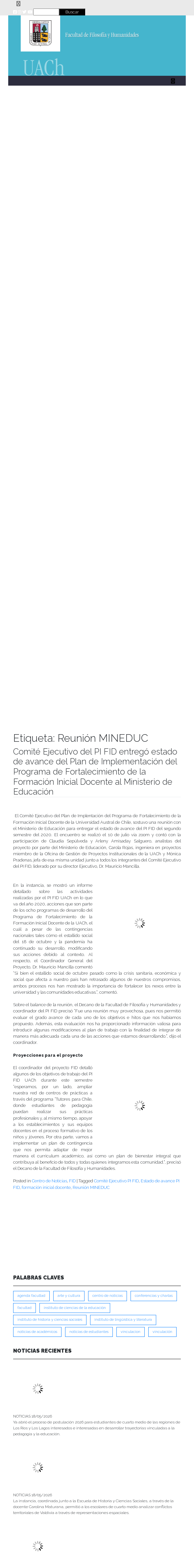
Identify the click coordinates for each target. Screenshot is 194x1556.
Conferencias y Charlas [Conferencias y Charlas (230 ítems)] (154, 1296)
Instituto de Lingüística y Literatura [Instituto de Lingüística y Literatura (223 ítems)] (123, 1319)
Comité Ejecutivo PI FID (116, 1180)
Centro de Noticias (49, 1180)
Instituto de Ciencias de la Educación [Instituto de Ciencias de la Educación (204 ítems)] (75, 1308)
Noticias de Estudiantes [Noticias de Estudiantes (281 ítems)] (89, 1332)
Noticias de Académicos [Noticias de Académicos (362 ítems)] (37, 1332)
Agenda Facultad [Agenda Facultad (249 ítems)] (31, 1296)
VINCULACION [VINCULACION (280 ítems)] (130, 1332)
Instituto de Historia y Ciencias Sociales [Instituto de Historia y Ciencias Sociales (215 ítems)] (49, 1319)
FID (72, 1180)
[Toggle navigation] (18, 4)
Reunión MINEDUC (91, 1187)
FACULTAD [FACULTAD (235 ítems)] (24, 1308)
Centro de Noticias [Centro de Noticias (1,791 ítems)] (107, 1296)
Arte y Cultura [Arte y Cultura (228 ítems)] (69, 1296)
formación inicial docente (46, 1187)
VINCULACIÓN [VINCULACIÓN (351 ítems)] (162, 1332)
